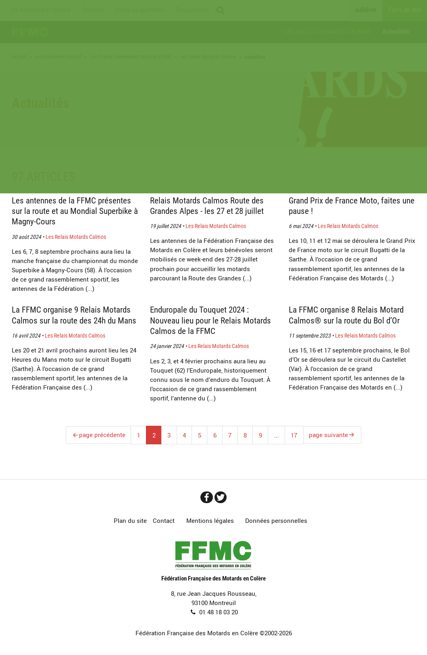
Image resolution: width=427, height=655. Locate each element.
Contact (164, 521)
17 (294, 435)
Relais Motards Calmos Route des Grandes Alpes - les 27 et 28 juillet (209, 205)
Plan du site (130, 521)
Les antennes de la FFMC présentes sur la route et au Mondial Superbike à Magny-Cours (74, 210)
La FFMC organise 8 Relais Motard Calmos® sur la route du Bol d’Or (349, 315)
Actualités (396, 31)
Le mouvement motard (41, 10)
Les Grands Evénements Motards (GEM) (131, 57)
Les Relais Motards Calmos (327, 31)
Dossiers (93, 10)
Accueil (31, 32)
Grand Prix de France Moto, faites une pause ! (348, 205)
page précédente (102, 435)
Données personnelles (276, 521)
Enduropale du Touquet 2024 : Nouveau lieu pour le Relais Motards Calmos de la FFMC (202, 320)
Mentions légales (210, 521)
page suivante (328, 435)
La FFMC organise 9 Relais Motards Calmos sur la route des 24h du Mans (74, 320)
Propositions (192, 10)
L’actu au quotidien (140, 10)
